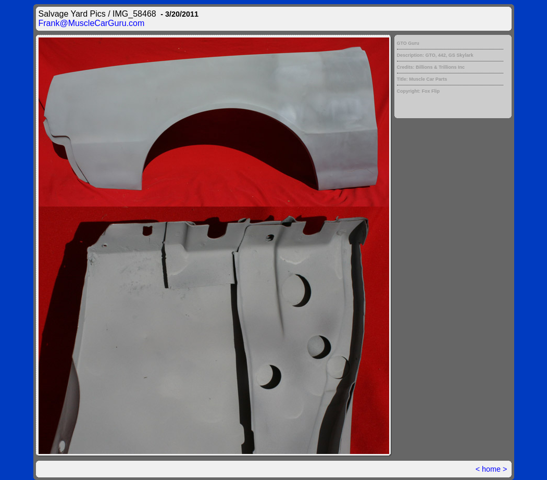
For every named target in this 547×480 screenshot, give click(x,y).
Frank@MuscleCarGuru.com (92, 23)
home (491, 469)
